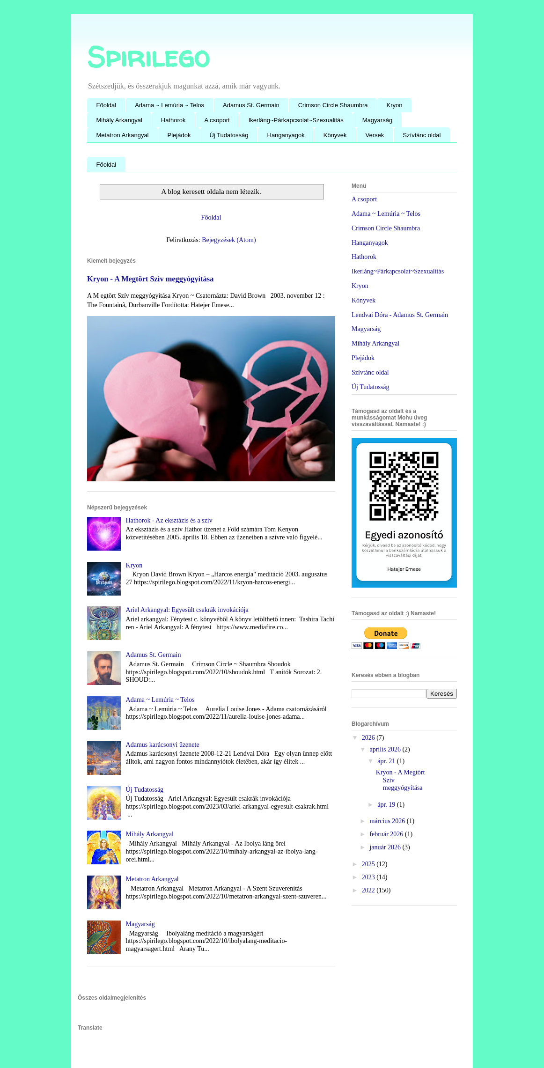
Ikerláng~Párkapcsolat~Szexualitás (296, 120)
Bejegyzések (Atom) (229, 239)
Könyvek (335, 135)
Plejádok (179, 135)
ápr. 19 (387, 804)
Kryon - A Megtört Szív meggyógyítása (150, 278)
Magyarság (377, 120)
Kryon (395, 105)
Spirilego (148, 56)
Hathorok (173, 120)
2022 (369, 890)
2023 (369, 877)
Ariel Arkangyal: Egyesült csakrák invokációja (187, 609)
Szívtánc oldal (422, 135)
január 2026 (385, 847)
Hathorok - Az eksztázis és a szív (169, 520)
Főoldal (106, 105)
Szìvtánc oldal (370, 372)
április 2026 (385, 749)
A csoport (217, 120)
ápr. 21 (387, 761)
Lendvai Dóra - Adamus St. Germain (400, 314)
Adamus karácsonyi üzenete (162, 744)
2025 (369, 864)
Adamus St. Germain (251, 105)
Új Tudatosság (228, 135)
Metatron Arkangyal (122, 135)
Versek (375, 135)
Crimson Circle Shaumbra (333, 105)
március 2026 (387, 821)
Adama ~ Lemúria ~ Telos (169, 105)
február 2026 (386, 834)
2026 (369, 737)
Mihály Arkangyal (119, 120)
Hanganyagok (286, 135)
